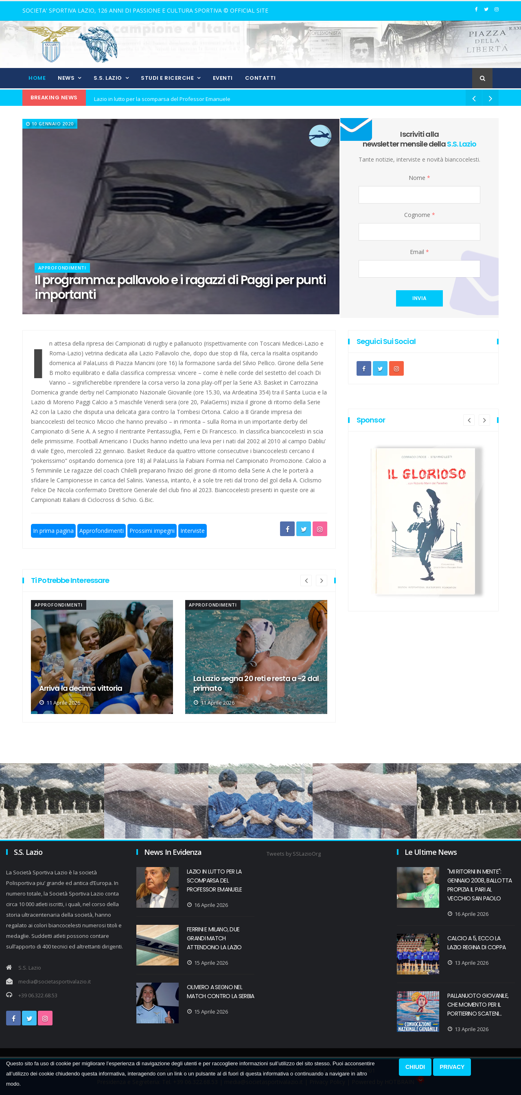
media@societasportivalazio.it (54, 981)
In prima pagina (53, 530)
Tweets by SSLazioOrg (294, 853)
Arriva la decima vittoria (235, 688)
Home (37, 78)
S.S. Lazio (108, 78)
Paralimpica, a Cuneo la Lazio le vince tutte (93, 683)
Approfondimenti (62, 268)
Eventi (223, 78)
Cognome (419, 215)
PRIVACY (452, 1067)
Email (419, 252)
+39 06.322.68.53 (37, 995)
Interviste (192, 530)
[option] (102, 657)
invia (419, 298)
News (66, 78)
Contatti (260, 78)
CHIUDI (415, 1067)
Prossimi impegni (152, 530)
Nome (419, 178)
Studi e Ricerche (167, 78)
